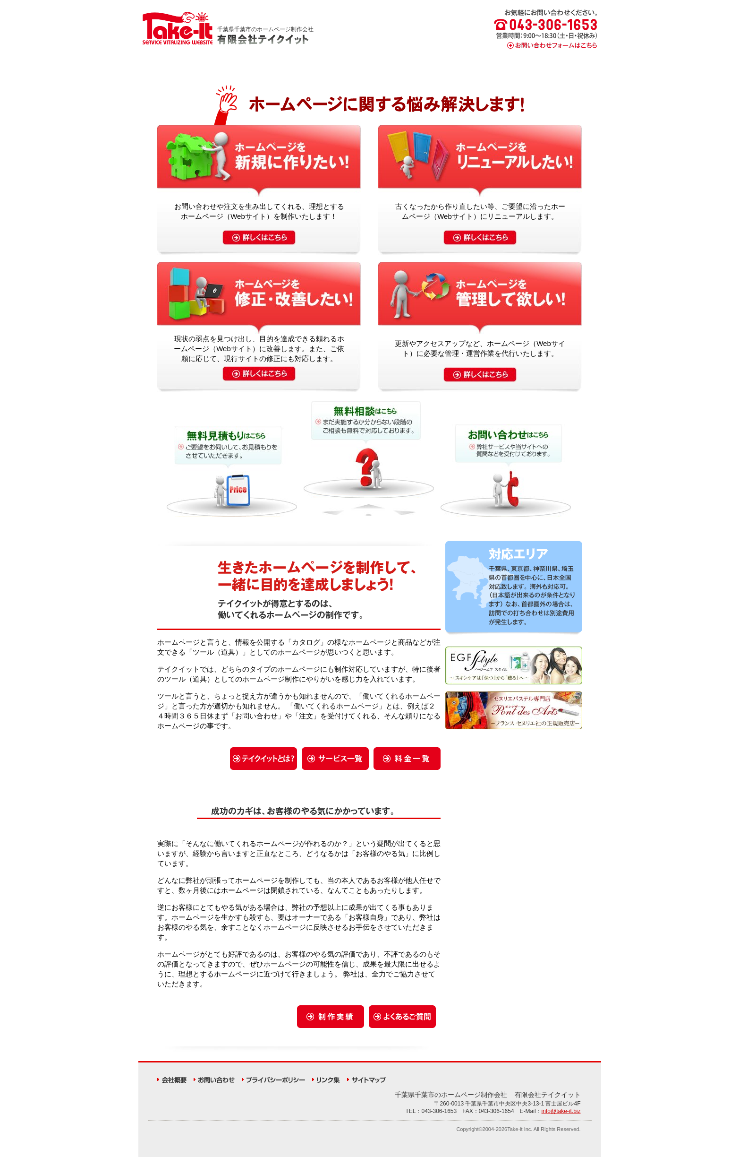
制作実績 (499, 68)
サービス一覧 (304, 68)
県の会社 (451, 1094)
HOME (175, 68)
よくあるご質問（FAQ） (564, 68)
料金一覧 (434, 68)
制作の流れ (369, 68)
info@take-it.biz (561, 1111)
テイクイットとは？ (240, 68)
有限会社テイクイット (548, 1094)
